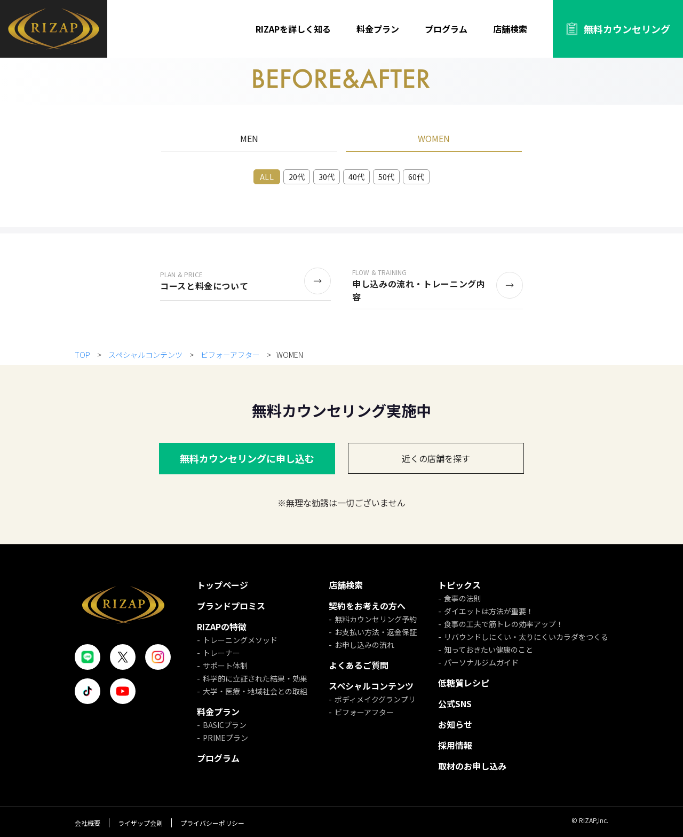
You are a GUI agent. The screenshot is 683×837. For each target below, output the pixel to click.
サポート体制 (225, 665)
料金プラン (377, 28)
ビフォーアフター (230, 354)
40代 (356, 176)
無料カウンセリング (627, 29)
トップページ (222, 584)
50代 (386, 176)
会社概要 (87, 822)
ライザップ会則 (140, 822)
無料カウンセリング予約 (376, 619)
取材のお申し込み (472, 766)
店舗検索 (510, 28)
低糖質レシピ (463, 682)
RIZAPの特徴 (222, 626)
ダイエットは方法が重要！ (489, 611)
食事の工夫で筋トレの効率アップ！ (503, 624)
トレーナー (221, 652)
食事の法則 (462, 598)
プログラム (446, 28)
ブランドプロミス (231, 605)
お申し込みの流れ (364, 644)
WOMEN (434, 138)
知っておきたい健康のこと (488, 649)
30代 (327, 176)
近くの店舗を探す (436, 458)
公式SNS (455, 703)
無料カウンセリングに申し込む (247, 458)
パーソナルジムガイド (481, 662)
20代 (297, 176)
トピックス (459, 584)
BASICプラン (225, 724)
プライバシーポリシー (212, 822)
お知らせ (455, 724)
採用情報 (455, 745)
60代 (416, 176)
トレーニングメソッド (240, 640)
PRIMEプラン (225, 737)
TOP (83, 354)
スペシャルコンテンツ (145, 354)
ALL (266, 176)
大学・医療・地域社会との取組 (255, 691)
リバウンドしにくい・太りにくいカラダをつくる (526, 636)
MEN (249, 138)
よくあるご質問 (358, 665)
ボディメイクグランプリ (375, 699)
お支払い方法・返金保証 (376, 632)
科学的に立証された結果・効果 (255, 678)
